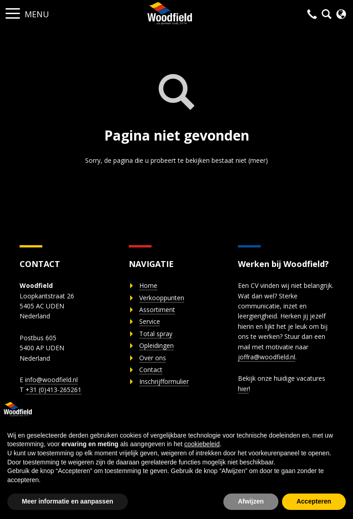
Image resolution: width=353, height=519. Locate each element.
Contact (150, 369)
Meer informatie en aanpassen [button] (67, 501)
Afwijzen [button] (251, 501)
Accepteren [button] (314, 501)
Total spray (155, 333)
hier (243, 388)
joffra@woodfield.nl (266, 357)
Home (148, 285)
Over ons (152, 357)
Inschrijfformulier (164, 381)
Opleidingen (156, 345)
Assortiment (157, 309)
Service (149, 321)
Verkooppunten (161, 297)
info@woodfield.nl (51, 379)
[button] (12, 11)
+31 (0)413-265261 (53, 389)
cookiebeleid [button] (202, 444)
